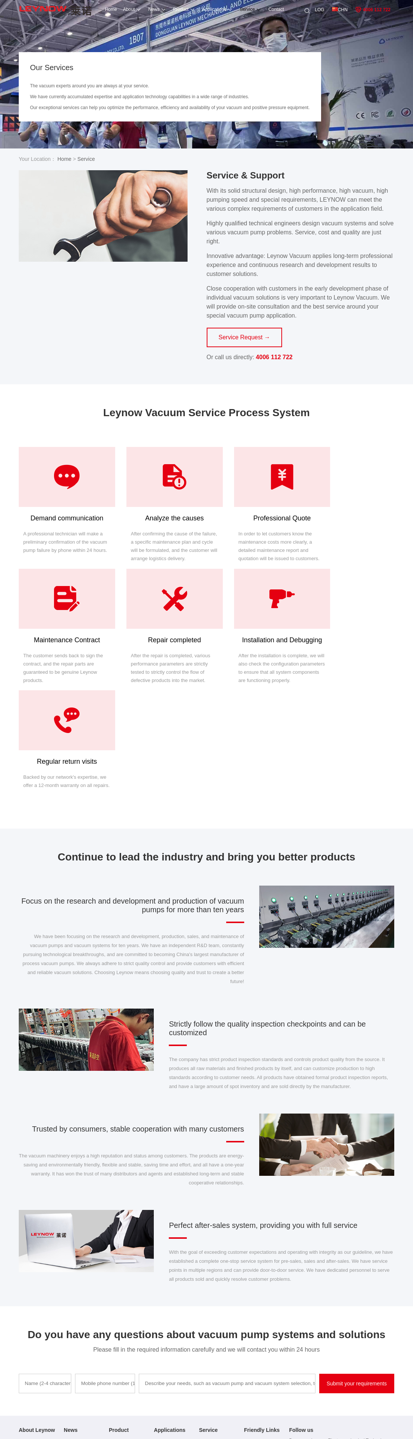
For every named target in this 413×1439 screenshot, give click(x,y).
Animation (164, 1324)
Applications (204, 9)
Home (101, 9)
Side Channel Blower (130, 1383)
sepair (205, 1344)
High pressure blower (265, 1334)
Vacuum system (260, 1363)
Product (171, 9)
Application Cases (37, 1344)
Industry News (78, 1334)
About (119, 9)
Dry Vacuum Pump (127, 1353)
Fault (204, 1324)
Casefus (162, 1334)
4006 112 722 (372, 9)
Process (207, 1334)
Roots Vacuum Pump (130, 1363)
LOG (319, 9)
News (144, 9)
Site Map (27, 1364)
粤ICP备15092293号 (260, 1428)
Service (237, 9)
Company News (80, 1324)
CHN (340, 9)
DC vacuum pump (262, 1373)
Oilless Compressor (128, 1373)
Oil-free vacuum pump (266, 1324)
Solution (162, 1344)
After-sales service (37, 1334)
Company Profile (35, 1324)
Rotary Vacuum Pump (131, 1343)
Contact (266, 9)
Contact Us (30, 1354)
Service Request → (244, 337)
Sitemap (293, 1428)
